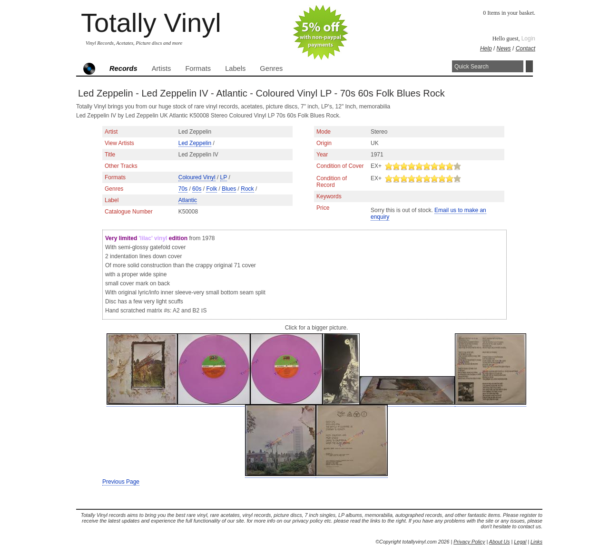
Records (123, 68)
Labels (235, 68)
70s (182, 188)
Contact (525, 48)
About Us (499, 541)
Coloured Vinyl (197, 177)
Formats (198, 68)
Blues (229, 188)
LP (223, 177)
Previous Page (120, 481)
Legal (520, 541)
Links (536, 541)
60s (196, 188)
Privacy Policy (469, 541)
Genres (271, 68)
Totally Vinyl (151, 23)
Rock (247, 188)
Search (529, 66)
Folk (211, 188)
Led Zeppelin (194, 143)
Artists (161, 68)
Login (528, 38)
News (504, 48)
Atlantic (187, 200)
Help (486, 48)
